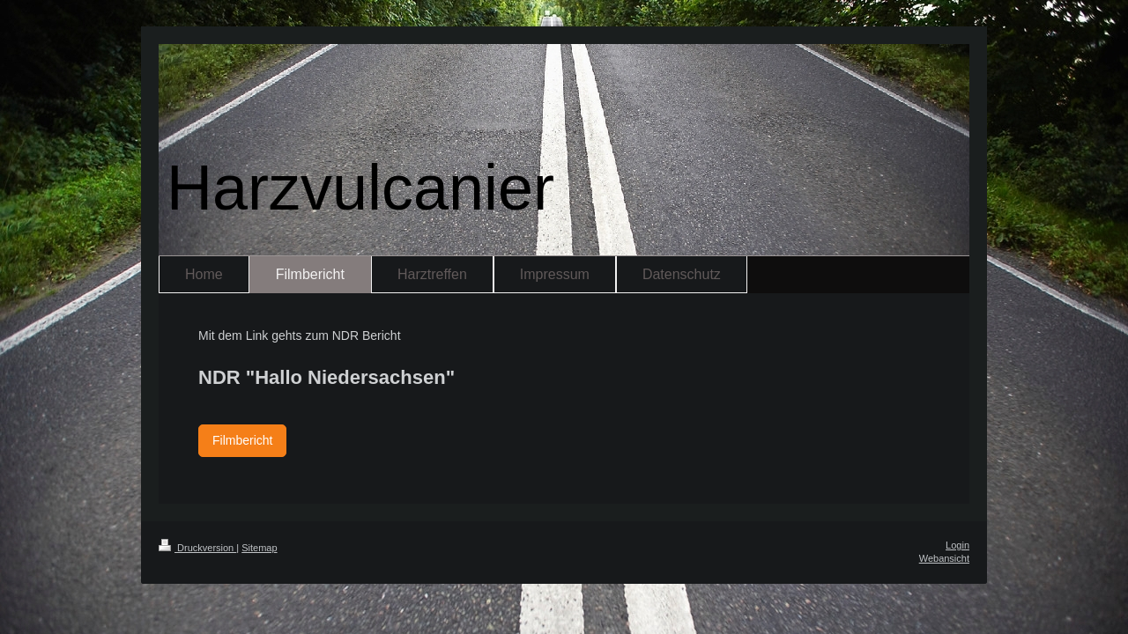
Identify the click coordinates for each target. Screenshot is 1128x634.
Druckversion (197, 547)
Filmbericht (242, 440)
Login (957, 545)
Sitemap (259, 547)
